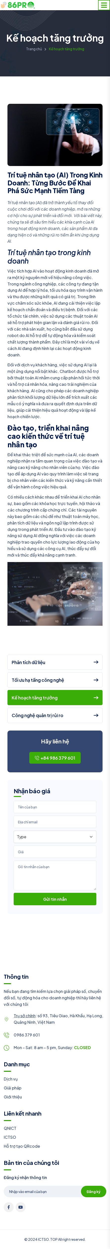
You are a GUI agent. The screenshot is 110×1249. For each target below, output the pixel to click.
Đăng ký (94, 1191)
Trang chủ (34, 49)
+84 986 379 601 (55, 758)
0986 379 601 (27, 1034)
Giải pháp (12, 1087)
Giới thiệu (13, 1096)
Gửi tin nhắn (55, 899)
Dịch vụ (11, 1078)
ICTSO (10, 1137)
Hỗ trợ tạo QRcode (22, 1146)
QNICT (10, 1128)
